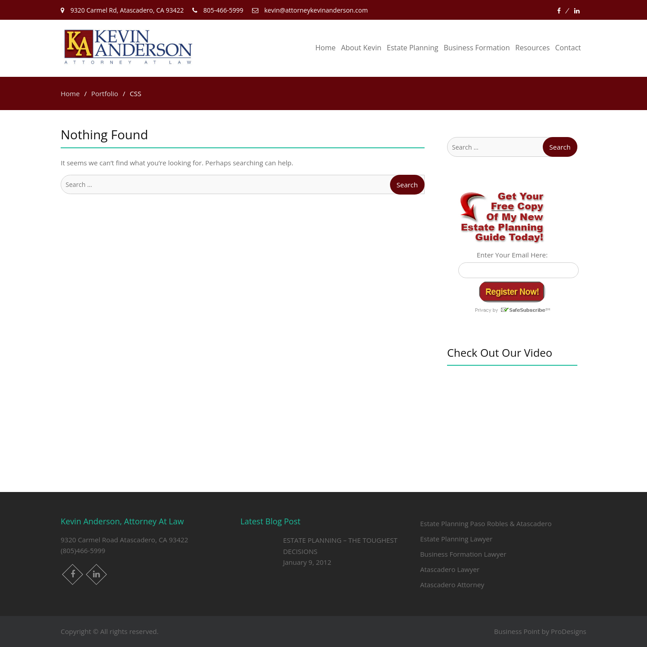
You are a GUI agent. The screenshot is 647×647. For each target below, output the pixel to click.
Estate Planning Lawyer (456, 538)
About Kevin (361, 48)
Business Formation (476, 48)
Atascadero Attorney (452, 584)
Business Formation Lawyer (463, 554)
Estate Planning (413, 48)
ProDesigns (568, 631)
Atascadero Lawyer (449, 569)
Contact (568, 48)
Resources (532, 48)
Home (325, 48)
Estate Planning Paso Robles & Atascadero (486, 523)
